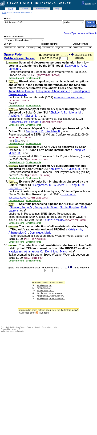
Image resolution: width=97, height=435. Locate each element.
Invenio (13, 329)
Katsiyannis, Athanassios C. (53, 91)
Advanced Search (87, 33)
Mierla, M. (75, 112)
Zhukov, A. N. (58, 112)
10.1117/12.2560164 (53, 220)
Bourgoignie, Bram (46, 207)
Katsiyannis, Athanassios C (50, 295)
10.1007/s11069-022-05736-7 (69, 97)
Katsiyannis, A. (44, 285)
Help (57, 9)
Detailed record (16, 78)
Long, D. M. (77, 185)
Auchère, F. (16, 115)
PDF (17, 103)
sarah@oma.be (18, 331)
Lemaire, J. (15, 68)
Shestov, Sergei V (21, 207)
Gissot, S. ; (32, 115)
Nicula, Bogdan (69, 207)
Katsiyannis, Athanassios (49, 293)
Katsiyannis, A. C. (76, 65)
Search (10, 9)
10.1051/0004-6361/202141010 (25, 122)
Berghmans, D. (35, 131)
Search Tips (69, 33)
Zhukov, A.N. (58, 168)
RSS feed (44, 312)
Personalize (41, 9)
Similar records (33, 78)
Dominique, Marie (40, 232)
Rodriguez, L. (80, 150)
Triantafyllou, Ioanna (21, 91)
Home (4, 13)
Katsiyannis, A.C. (45, 290)
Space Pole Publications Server (39, 3)
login (94, 4)
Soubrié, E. (15, 188)
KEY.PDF (21, 141)
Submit (25, 9)
